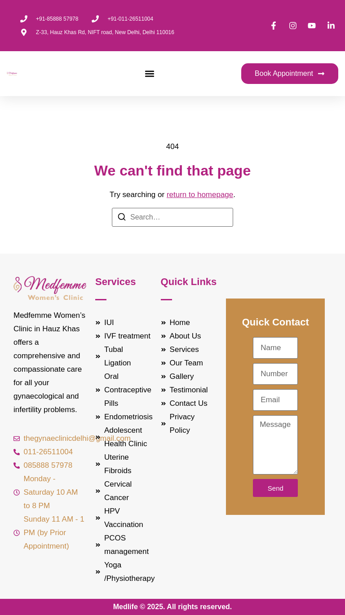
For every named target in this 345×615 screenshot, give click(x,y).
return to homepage (200, 194)
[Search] (121, 218)
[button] (149, 73)
